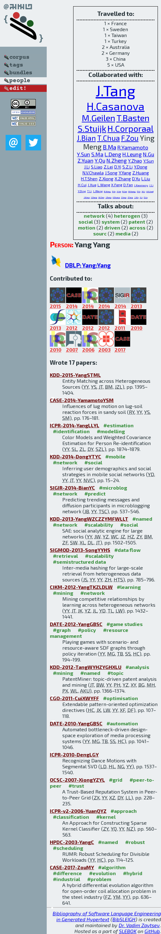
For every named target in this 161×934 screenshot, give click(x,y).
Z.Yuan (85, 160)
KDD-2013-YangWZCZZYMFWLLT (89, 519)
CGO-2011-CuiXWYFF (74, 698)
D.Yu (136, 178)
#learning (129, 587)
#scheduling (68, 848)
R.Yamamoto (132, 147)
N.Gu (148, 154)
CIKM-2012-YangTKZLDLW (81, 587)
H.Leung (132, 154)
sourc (100, 233)
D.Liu (146, 197)
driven (112, 227)
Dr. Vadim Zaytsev (139, 925)
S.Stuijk (92, 128)
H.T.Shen (89, 178)
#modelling (111, 431)
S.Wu (136, 197)
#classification (71, 817)
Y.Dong (140, 166)
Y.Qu (100, 160)
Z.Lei (108, 166)
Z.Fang (130, 197)
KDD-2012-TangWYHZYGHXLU (85, 667)
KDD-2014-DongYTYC (75, 456)
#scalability (98, 525)
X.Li (141, 197)
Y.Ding (82, 191)
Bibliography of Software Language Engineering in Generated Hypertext (107, 916)
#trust (76, 786)
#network (65, 462)
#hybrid (132, 873)
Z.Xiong (106, 178)
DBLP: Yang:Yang (88, 265)
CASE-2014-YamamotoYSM (82, 400)
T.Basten (132, 117)
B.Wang (107, 191)
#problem (99, 879)
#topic (115, 673)
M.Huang (132, 191)
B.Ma (109, 147)
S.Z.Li (127, 166)
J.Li (87, 166)
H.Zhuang (116, 197)
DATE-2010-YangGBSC (76, 723)
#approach (124, 811)
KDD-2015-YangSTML (75, 375)
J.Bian (86, 138)
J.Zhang (108, 197)
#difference (67, 873)
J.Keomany (141, 185)
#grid (115, 780)
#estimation (118, 425)
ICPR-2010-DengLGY (74, 754)
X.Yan (119, 191)
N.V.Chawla (93, 172)
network (94, 216)
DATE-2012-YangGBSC (76, 624)
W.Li (143, 191)
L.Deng (113, 154)
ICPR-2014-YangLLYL (74, 425)
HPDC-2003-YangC (72, 842)
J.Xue (92, 185)
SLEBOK (127, 931)
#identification (71, 431)
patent (137, 222)
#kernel (106, 817)
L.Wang (103, 185)
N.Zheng (117, 160)
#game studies (125, 624)
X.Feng (116, 185)
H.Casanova (115, 105)
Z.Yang (123, 197)
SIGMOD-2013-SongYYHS (80, 550)
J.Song (111, 172)
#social (93, 462)
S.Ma (97, 154)
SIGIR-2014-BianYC (72, 488)
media (123, 233)
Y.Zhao (135, 161)
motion (86, 227)
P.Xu (138, 191)
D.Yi (117, 166)
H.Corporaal (130, 128)
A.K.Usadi (150, 191)
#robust (135, 842)
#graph (62, 630)
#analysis (137, 667)
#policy (87, 630)
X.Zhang (123, 178)
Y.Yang (125, 172)
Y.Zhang (94, 197)
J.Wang (87, 197)
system (111, 222)
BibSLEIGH (123, 919)
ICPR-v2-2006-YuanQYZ (78, 811)
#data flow (127, 550)
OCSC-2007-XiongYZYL (77, 780)
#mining (63, 593)
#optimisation (120, 698)
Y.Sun (83, 154)
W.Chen (101, 197)
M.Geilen (98, 117)
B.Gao (124, 191)
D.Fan (128, 185)
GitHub (152, 931)
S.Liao (96, 166)
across (137, 227)
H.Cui (82, 185)
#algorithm (111, 867)
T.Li (89, 191)
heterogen (127, 216)
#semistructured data (79, 562)
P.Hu (114, 191)
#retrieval (65, 556)
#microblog (113, 488)
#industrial (66, 879)
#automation (122, 723)
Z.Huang (140, 172)
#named (142, 519)
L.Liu (145, 178)
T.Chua (108, 138)
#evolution (102, 873)
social (85, 222)
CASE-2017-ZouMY (72, 867)
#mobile (115, 456)
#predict (95, 493)
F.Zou (130, 138)
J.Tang (115, 90)
